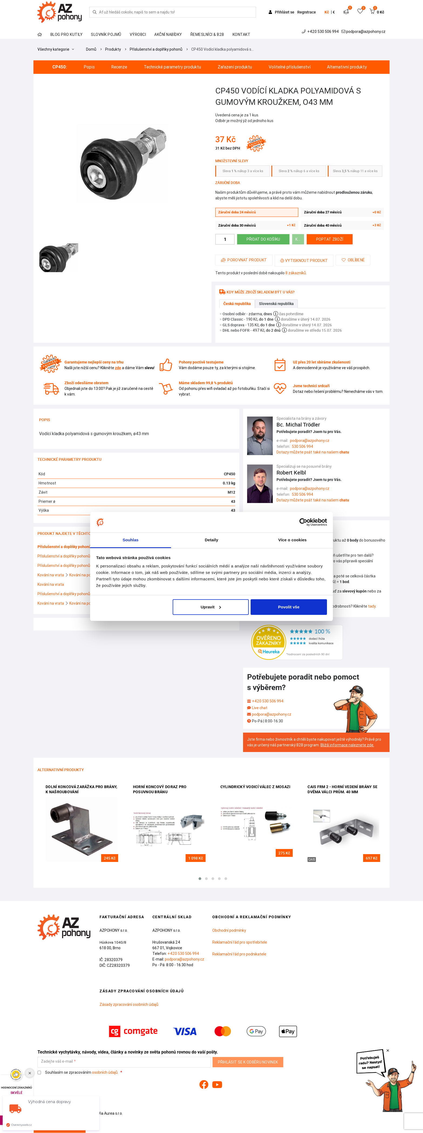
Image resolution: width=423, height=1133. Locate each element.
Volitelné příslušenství (290, 67)
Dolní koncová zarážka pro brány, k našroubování (81, 789)
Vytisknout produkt (304, 260)
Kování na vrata (51, 575)
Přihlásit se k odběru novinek (248, 1062)
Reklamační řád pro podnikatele (239, 954)
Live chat (259, 707)
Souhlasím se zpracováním (78, 1072)
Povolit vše (288, 607)
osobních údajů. (105, 1072)
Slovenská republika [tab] (276, 304)
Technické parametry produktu (172, 67)
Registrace (306, 12)
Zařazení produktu (235, 67)
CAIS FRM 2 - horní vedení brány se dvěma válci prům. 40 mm (342, 789)
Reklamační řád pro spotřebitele (239, 942)
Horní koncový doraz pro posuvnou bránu (160, 789)
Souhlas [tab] (130, 540)
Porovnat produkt (244, 260)
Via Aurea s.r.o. (107, 1113)
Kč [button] (327, 12)
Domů (91, 49)
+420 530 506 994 (321, 31)
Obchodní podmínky (229, 930)
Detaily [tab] (211, 540)
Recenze (119, 67)
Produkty (113, 49)
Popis (89, 67)
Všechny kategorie (55, 49)
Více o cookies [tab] (292, 540)
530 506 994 (302, 446)
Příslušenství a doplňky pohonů (156, 49)
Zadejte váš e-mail (57, 1061)
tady (372, 606)
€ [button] (334, 12)
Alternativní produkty (347, 67)
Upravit (211, 607)
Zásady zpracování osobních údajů (129, 1004)
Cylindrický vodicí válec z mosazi (255, 787)
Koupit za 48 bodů (299, 239)
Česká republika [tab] (237, 304)
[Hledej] (94, 12)
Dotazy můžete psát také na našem (313, 452)
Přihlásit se (282, 12)
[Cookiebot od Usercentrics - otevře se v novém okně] (303, 522)
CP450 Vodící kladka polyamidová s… (222, 49)
